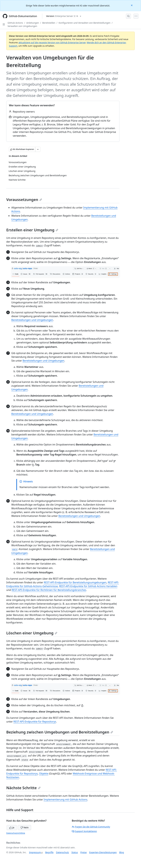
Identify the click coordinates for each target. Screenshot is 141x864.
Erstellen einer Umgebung (32, 229)
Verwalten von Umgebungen (22, 26)
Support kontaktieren (84, 831)
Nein (24, 827)
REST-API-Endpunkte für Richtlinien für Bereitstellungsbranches (49, 590)
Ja (11, 827)
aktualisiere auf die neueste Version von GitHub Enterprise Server (52, 42)
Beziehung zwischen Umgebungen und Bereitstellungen (59, 732)
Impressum (35, 852)
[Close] (132, 5)
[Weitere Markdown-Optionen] (38, 149)
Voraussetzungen (24, 199)
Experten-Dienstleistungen (103, 852)
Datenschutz (62, 852)
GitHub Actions (15, 22)
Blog (121, 852)
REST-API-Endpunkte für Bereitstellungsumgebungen (75, 582)
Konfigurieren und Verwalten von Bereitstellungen (85, 22)
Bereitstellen (48, 22)
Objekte (43, 773)
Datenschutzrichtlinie (15, 833)
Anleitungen (32, 22)
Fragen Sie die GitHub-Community (91, 826)
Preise (83, 852)
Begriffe (49, 852)
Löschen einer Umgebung (31, 632)
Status (74, 852)
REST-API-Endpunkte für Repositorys (34, 721)
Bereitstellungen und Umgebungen (32, 320)
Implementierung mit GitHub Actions (65, 799)
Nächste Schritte (23, 787)
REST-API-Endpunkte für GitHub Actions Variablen (88, 586)
